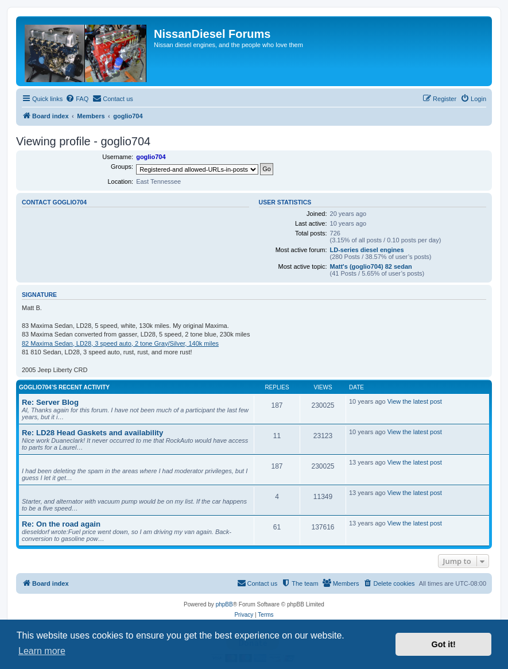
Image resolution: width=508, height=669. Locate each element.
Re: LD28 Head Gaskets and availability (92, 432)
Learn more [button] (41, 651)
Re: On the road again (61, 524)
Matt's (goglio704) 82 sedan (371, 266)
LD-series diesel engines (367, 249)
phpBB (224, 604)
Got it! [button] (444, 644)
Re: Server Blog (50, 402)
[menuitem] (76, 99)
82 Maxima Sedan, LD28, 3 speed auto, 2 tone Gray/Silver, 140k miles (120, 343)
